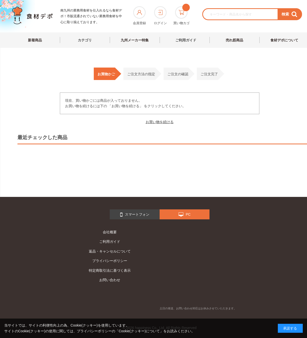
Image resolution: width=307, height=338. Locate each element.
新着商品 (35, 40)
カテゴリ (85, 40)
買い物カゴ (181, 15)
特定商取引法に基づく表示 (110, 270)
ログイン (160, 15)
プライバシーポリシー (109, 261)
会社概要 (110, 232)
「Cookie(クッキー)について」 (139, 331)
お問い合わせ (109, 280)
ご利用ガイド (185, 40)
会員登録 (139, 15)
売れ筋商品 (234, 40)
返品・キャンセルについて (110, 251)
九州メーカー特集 (135, 40)
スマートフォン (134, 214)
